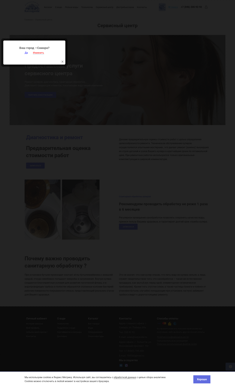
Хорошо (202, 379)
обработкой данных (125, 377)
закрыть (145, 215)
